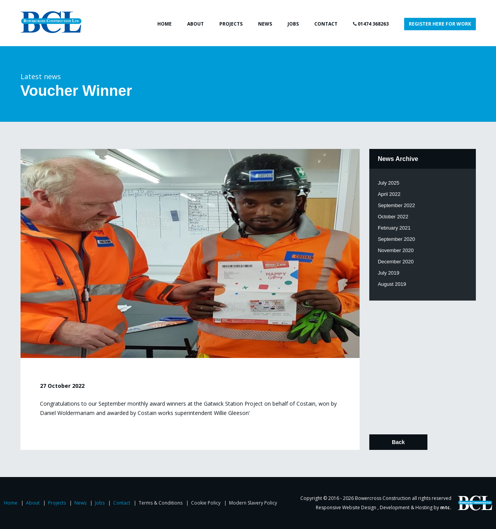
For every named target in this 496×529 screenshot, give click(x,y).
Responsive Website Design (346, 507)
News (265, 24)
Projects (231, 24)
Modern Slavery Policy (253, 503)
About (195, 24)
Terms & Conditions (161, 503)
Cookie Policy (206, 503)
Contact (326, 24)
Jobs (293, 24)
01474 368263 (371, 24)
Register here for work (440, 24)
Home (164, 24)
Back (398, 442)
